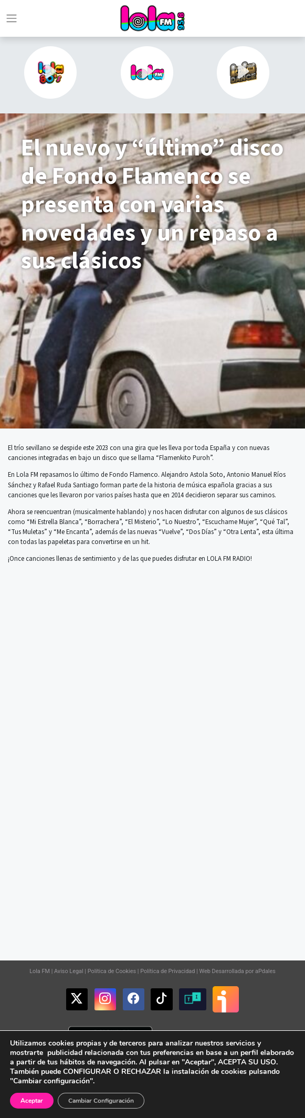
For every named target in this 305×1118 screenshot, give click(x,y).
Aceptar (31, 1100)
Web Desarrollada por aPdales (237, 971)
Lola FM (39, 971)
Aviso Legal (68, 971)
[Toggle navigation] (11, 18)
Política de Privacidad (167, 971)
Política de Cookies (112, 971)
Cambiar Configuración (101, 1100)
